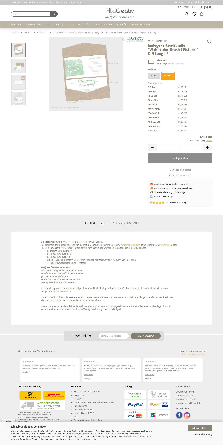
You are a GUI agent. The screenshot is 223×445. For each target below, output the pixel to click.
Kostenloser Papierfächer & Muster (171, 184)
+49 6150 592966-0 (183, 2)
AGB (76, 417)
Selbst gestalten (140, 24)
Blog (194, 7)
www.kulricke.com (184, 395)
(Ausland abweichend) (176, 64)
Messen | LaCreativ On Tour (87, 391)
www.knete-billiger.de (186, 399)
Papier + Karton (103, 24)
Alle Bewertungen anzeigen (192, 354)
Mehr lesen (149, 374)
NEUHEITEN (183, 7)
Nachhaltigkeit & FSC (84, 413)
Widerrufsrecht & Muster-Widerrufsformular (94, 402)
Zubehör (121, 24)
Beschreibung (93, 223)
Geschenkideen (55, 24)
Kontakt (77, 399)
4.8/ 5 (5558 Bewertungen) (169, 202)
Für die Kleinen (34, 24)
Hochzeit (16, 24)
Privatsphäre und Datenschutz (88, 420)
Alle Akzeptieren (200, 428)
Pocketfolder (165, 245)
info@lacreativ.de (204, 2)
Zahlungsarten (81, 406)
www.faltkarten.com (185, 392)
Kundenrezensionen (124, 223)
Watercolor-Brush (130, 245)
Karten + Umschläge (79, 24)
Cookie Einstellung (203, 434)
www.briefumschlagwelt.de (188, 403)
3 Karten (168, 75)
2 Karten (154, 75)
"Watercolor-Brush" (62, 291)
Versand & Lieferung (83, 409)
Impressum (79, 395)
